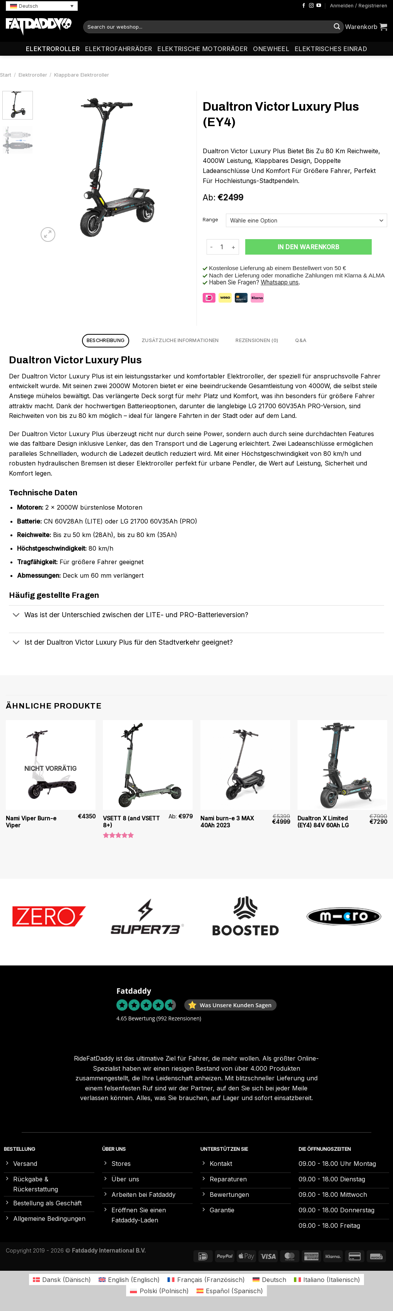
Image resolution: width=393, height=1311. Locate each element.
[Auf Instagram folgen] (311, 6)
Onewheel (271, 49)
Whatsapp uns (280, 282)
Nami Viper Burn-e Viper (31, 822)
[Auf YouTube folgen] (318, 6)
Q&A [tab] (300, 340)
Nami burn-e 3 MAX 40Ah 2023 (227, 822)
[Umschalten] (16, 616)
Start (5, 75)
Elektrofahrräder (118, 49)
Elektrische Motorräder (202, 49)
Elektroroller (53, 49)
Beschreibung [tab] (106, 340)
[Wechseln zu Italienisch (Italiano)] (327, 1279)
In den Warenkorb (308, 247)
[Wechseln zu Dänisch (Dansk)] (62, 1279)
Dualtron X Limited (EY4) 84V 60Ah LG (323, 822)
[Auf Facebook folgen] (303, 6)
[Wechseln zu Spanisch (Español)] (230, 1290)
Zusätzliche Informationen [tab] (180, 340)
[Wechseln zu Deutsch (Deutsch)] (269, 1279)
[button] (42, 6)
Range (210, 219)
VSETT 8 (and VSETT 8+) (131, 822)
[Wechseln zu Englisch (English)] (129, 1279)
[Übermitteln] (336, 27)
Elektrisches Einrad (331, 49)
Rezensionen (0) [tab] (257, 340)
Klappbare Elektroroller (81, 75)
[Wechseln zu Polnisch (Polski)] (159, 1290)
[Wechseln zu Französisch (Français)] (206, 1279)
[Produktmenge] (222, 247)
